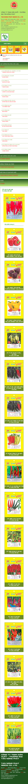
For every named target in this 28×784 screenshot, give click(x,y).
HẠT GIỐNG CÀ (15, 81)
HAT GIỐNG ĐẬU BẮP (15, 116)
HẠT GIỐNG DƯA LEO (15, 106)
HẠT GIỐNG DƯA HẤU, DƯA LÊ (15, 101)
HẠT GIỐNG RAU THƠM (15, 140)
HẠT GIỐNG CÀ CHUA (15, 86)
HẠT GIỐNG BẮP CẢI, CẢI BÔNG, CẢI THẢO (15, 71)
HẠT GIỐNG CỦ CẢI (15, 96)
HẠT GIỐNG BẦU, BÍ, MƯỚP (15, 76)
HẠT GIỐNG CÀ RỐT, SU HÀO (15, 91)
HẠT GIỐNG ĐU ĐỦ (15, 121)
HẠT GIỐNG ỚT (15, 130)
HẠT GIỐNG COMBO (15, 150)
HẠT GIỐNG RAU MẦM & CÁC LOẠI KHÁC (15, 145)
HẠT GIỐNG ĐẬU (15, 111)
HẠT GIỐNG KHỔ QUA (15, 126)
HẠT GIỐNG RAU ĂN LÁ (15, 135)
